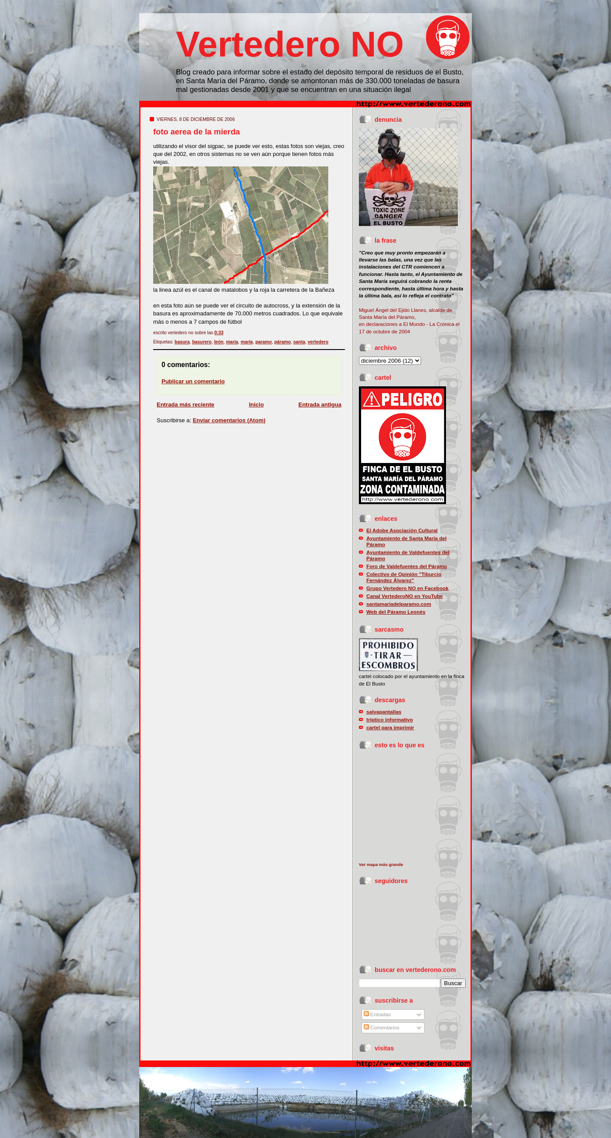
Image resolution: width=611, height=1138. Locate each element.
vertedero (318, 341)
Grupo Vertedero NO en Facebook (407, 588)
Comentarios (382, 1027)
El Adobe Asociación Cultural (402, 530)
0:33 (219, 332)
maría (247, 341)
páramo (282, 341)
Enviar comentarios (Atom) (229, 420)
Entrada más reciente (185, 404)
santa (299, 341)
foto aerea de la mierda (196, 131)
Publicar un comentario (193, 381)
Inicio (256, 404)
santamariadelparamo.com (398, 604)
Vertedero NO (290, 44)
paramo (263, 341)
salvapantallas (383, 711)
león (218, 341)
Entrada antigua (319, 404)
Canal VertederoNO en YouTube (404, 596)
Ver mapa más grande (381, 864)
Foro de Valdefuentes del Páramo (406, 566)
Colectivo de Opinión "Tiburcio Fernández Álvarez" (404, 577)
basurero (201, 341)
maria (232, 341)
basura (182, 341)
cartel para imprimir (390, 727)
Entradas (377, 1014)
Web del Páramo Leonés (395, 612)
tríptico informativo (389, 719)
